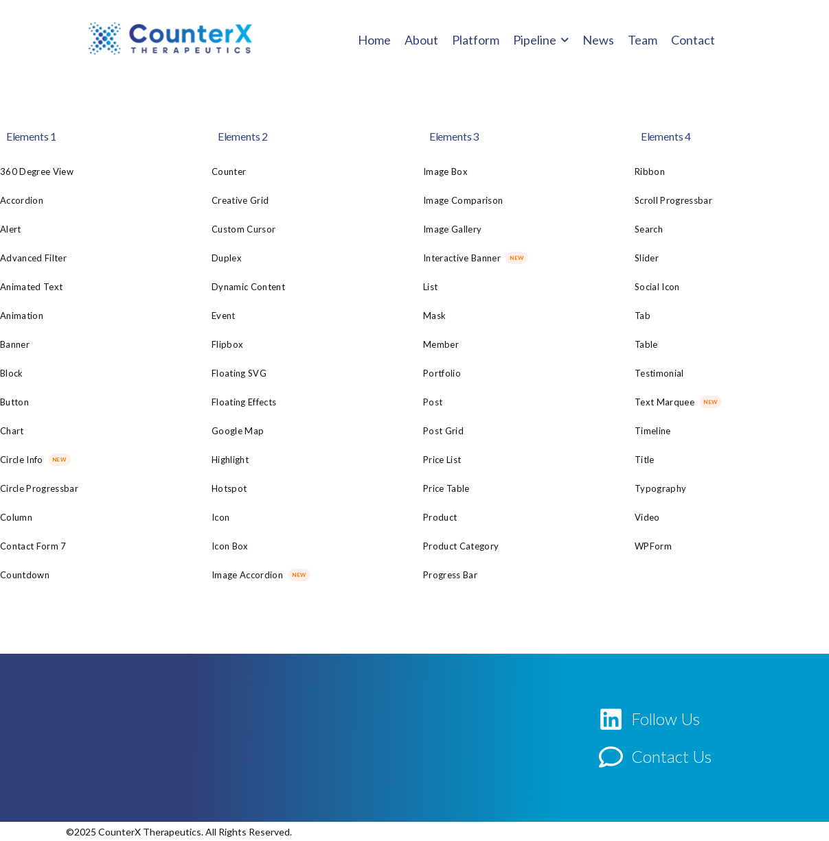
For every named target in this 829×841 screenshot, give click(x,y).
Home (374, 39)
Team (642, 39)
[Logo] (170, 38)
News (598, 39)
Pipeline (534, 39)
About (421, 39)
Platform (475, 39)
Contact (693, 39)
